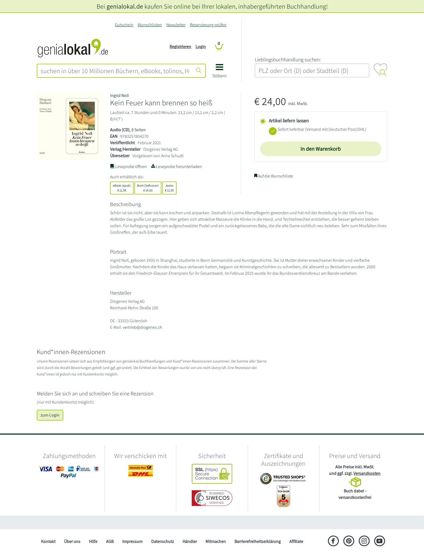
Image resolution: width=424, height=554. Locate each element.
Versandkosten (366, 473)
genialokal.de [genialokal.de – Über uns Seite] (125, 6)
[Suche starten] (198, 70)
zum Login (50, 415)
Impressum (132, 541)
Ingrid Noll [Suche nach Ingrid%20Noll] (119, 95)
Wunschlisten (150, 25)
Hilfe (93, 541)
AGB (110, 541)
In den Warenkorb (320, 148)
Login (201, 46)
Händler (190, 541)
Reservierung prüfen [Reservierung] (208, 25)
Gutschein (124, 25)
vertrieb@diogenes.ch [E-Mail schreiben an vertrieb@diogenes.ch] (142, 327)
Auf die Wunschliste (273, 176)
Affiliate (296, 541)
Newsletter (176, 25)
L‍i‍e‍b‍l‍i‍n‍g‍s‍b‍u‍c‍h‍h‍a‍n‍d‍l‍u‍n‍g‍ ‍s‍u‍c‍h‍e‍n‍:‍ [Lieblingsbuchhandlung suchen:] (288, 59)
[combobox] (115, 70)
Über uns (72, 541)
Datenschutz (162, 541)
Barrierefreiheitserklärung (257, 541)
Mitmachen (216, 541)
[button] (219, 72)
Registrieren (180, 46)
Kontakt (48, 541)
